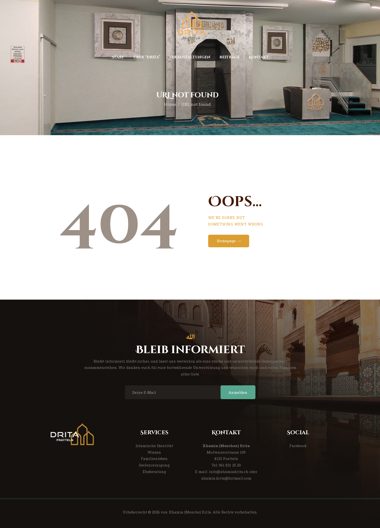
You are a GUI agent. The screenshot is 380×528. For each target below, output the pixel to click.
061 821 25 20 (230, 465)
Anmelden (238, 392)
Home (170, 104)
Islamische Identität (154, 445)
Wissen (154, 452)
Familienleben (154, 458)
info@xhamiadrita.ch (228, 471)
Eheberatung (154, 471)
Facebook (298, 445)
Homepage (226, 240)
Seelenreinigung (154, 465)
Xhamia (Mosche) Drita (190, 512)
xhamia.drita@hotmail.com (226, 478)
